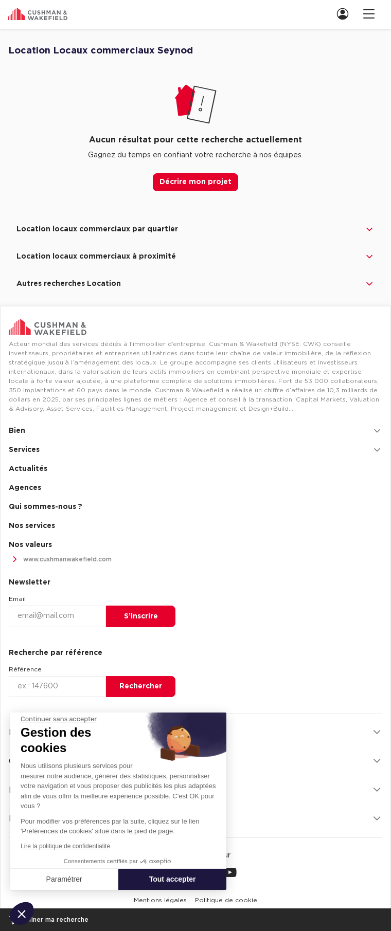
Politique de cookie (226, 900)
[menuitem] (341, 13)
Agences (25, 487)
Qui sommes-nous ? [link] (45, 506)
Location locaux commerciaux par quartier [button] (195, 229)
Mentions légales (160, 900)
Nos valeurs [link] (30, 545)
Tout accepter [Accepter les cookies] (172, 879)
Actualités (28, 468)
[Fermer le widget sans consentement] (58, 719)
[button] (21, 913)
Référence (25, 669)
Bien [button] (195, 431)
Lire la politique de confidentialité (65, 846)
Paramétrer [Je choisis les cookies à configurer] (64, 879)
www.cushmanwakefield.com (60, 559)
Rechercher (140, 686)
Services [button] (195, 450)
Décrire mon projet (195, 182)
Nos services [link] (32, 526)
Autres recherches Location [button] (195, 284)
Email (17, 599)
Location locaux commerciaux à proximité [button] (195, 256)
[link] (345, 13)
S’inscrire (141, 616)
